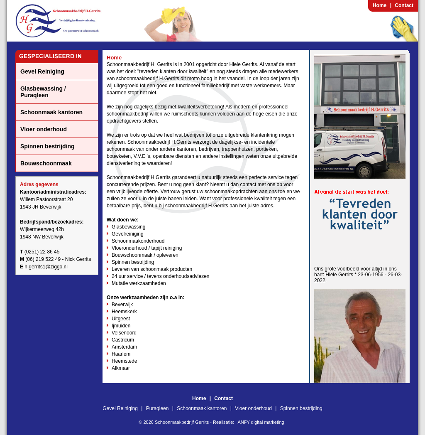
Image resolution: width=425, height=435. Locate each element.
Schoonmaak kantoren (51, 112)
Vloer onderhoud (43, 129)
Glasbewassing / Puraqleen (43, 91)
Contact (404, 5)
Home (379, 5)
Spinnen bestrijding (47, 146)
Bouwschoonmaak (46, 163)
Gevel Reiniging (42, 71)
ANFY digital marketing (260, 422)
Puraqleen (157, 408)
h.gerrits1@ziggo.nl (46, 267)
